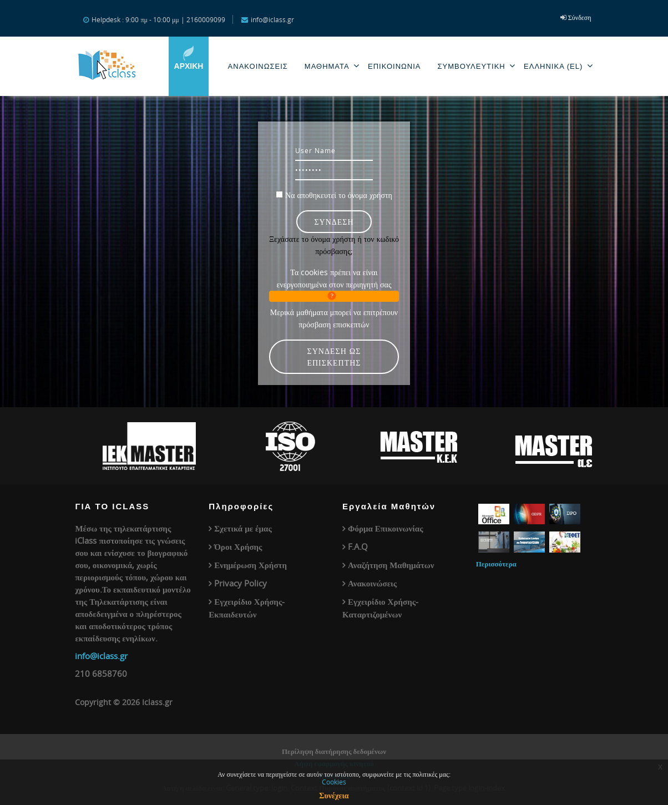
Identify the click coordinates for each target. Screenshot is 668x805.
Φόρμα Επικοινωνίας (385, 528)
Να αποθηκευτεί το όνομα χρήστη (338, 195)
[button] (334, 296)
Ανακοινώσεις (372, 583)
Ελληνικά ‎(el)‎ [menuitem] (558, 66)
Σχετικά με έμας (243, 528)
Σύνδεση (579, 17)
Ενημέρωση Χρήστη (250, 564)
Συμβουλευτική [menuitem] (476, 66)
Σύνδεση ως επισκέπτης (334, 357)
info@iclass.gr (101, 655)
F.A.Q (358, 546)
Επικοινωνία (394, 66)
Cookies (334, 781)
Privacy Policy (240, 583)
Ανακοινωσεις (258, 66)
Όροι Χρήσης (238, 546)
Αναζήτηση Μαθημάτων (391, 564)
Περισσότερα (496, 564)
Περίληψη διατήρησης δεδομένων (334, 751)
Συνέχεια (333, 795)
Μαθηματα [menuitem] (332, 66)
